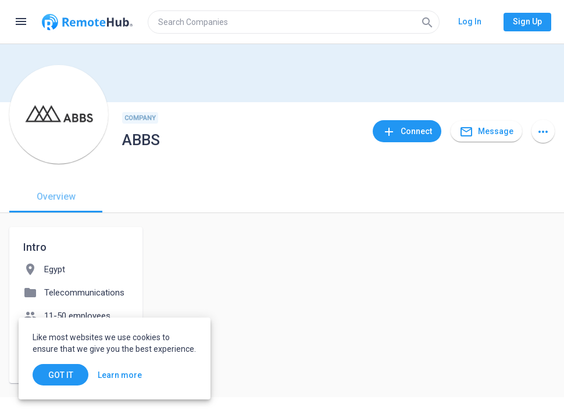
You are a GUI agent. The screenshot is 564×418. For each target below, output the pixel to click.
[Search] (427, 22)
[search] (294, 22)
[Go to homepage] (87, 22)
